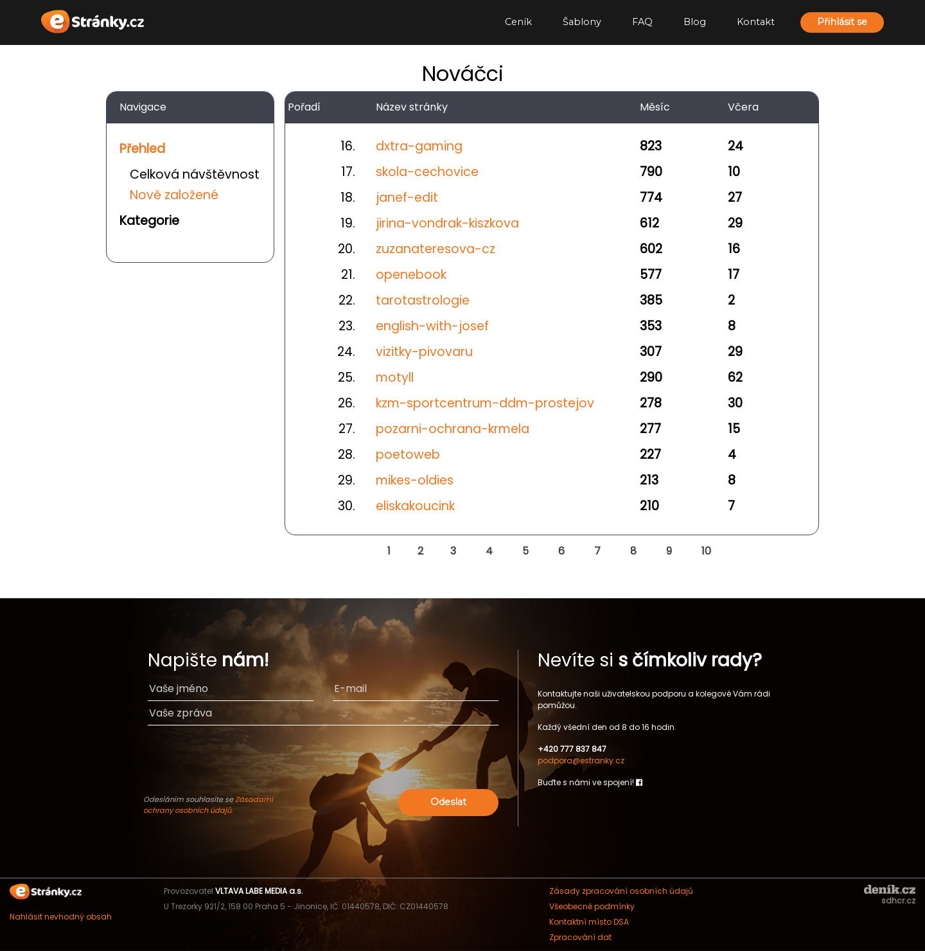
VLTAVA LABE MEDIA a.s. (259, 890)
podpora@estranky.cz (581, 760)
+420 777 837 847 (572, 748)
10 (706, 551)
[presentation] (400, 761)
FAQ (642, 22)
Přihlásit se (842, 22)
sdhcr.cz (898, 900)
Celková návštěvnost (195, 174)
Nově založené (174, 195)
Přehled (142, 148)
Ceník (518, 22)
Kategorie (149, 220)
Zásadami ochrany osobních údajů (208, 804)
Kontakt (756, 22)
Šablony (582, 22)
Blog (694, 22)
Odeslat (448, 802)
